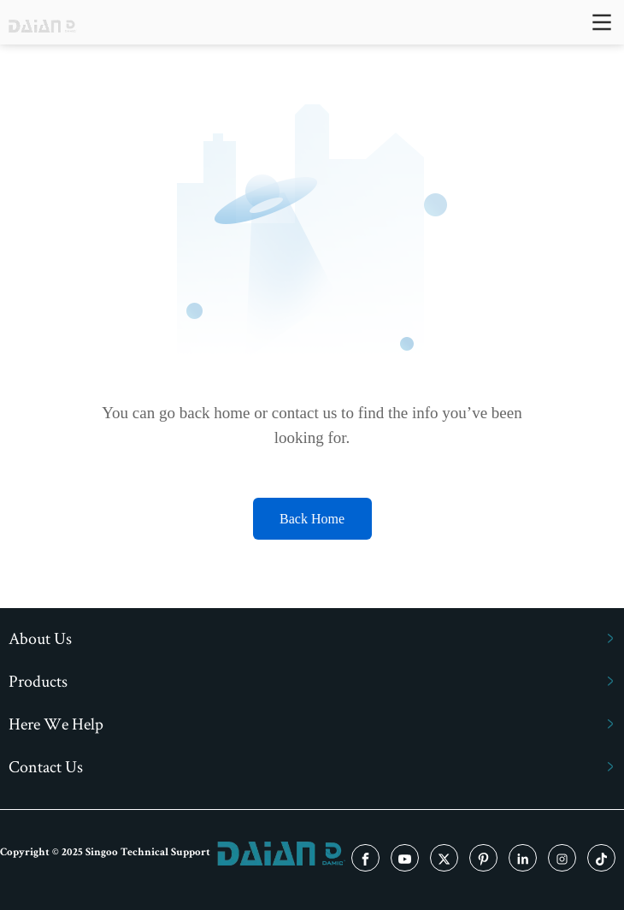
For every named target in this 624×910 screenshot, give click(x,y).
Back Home (312, 518)
